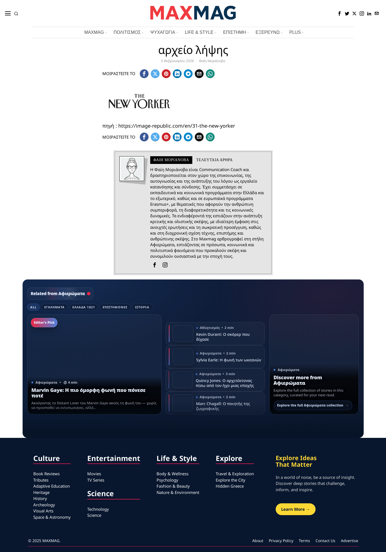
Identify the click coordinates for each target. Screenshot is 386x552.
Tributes (40, 480)
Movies (94, 473)
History (40, 498)
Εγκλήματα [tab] (54, 307)
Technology (98, 509)
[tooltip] (339, 13)
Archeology (44, 504)
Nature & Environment (178, 492)
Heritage (41, 492)
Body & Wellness (172, 473)
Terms (304, 540)
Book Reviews (46, 473)
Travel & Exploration (235, 473)
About (257, 540)
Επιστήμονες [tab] (115, 307)
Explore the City (230, 480)
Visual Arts (43, 510)
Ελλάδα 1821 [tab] (83, 307)
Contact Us (325, 540)
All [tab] (33, 307)
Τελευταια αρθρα (214, 160)
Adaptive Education (51, 486)
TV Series (95, 480)
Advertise (349, 540)
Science (94, 515)
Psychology (167, 480)
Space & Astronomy (52, 517)
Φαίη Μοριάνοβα (212, 61)
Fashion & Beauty (173, 486)
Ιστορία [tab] (142, 307)
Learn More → (295, 509)
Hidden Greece (230, 486)
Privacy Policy (281, 540)
